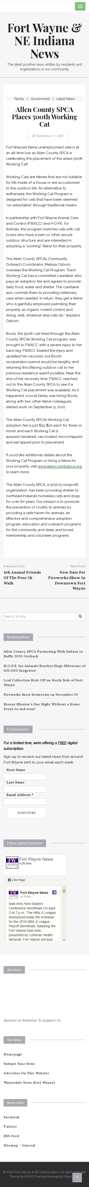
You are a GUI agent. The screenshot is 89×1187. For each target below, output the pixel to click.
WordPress (72, 1176)
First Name (15, 770)
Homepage (13, 1054)
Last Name (15, 782)
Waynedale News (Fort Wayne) (29, 1082)
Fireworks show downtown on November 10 (41, 694)
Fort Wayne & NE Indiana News (44, 40)
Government (40, 99)
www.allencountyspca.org (60, 466)
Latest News (65, 99)
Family (19, 99)
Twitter (10, 1126)
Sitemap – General (19, 1145)
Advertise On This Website (26, 1073)
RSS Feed (11, 1136)
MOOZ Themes (35, 1176)
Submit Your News (19, 1064)
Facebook (11, 1117)
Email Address (19, 795)
